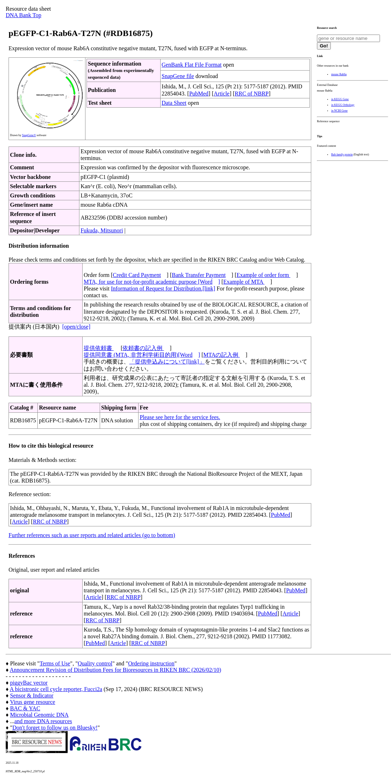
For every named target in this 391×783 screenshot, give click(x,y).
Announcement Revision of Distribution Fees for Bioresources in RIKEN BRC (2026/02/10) (115, 670)
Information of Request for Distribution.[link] (163, 288)
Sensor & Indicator (31, 695)
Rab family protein (342, 154)
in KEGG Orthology (342, 105)
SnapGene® (29, 135)
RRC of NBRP (252, 94)
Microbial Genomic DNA (39, 715)
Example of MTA (244, 282)
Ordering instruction (151, 663)
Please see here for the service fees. (180, 417)
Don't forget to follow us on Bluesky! (55, 728)
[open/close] (76, 327)
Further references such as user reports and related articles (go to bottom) (92, 535)
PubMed (198, 94)
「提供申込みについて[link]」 (167, 362)
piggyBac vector (28, 683)
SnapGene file (178, 76)
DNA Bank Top (23, 15)
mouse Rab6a (338, 74)
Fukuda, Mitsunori (101, 230)
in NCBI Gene (339, 110)
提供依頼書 (99, 348)
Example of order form (263, 275)
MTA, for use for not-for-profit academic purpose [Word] (152, 282)
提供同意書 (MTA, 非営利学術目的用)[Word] (142, 355)
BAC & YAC (25, 708)
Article (221, 94)
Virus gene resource (32, 702)
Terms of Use (55, 663)
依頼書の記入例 (143, 348)
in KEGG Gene (340, 99)
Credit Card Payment (137, 275)
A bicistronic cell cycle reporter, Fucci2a (56, 689)
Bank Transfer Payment (199, 275)
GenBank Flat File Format (191, 65)
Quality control (95, 663)
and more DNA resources (43, 721)
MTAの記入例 (221, 355)
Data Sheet (174, 103)
